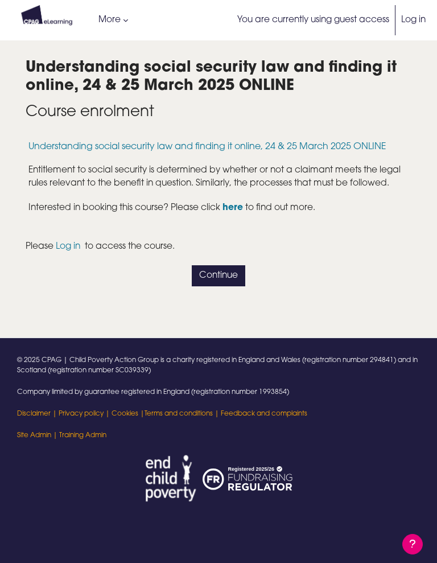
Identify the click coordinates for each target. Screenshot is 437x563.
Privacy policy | (85, 413)
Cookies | (128, 413)
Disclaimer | (38, 413)
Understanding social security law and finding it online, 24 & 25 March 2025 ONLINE (207, 146)
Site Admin (34, 435)
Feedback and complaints (264, 413)
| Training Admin (78, 435)
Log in (413, 19)
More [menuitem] (109, 19)
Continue (218, 275)
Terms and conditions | (183, 413)
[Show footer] (412, 544)
